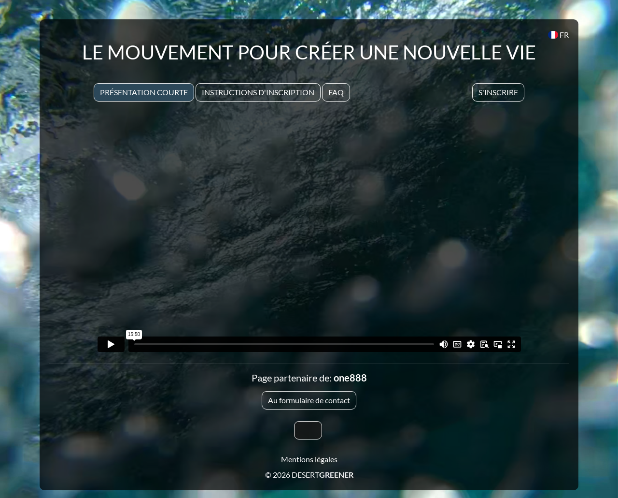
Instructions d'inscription (258, 92)
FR (558, 34)
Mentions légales (309, 459)
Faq (336, 92)
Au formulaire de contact (309, 400)
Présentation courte (144, 92)
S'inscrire (498, 92)
